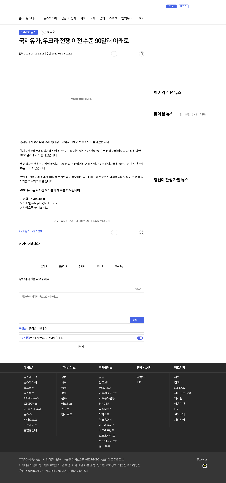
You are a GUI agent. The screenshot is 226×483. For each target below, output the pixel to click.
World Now (105, 387)
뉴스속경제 (105, 419)
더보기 (140, 18)
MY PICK (197, 6)
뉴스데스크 (32, 18)
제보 (171, 6)
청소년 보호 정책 (107, 465)
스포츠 (113, 18)
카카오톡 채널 (205, 466)
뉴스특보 (29, 393)
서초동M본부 (107, 398)
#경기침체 (37, 231)
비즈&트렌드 (106, 430)
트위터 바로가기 (204, 18)
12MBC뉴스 (30, 403)
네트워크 (66, 403)
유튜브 (187, 466)
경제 (102, 18)
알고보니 (104, 382)
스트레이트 (30, 424)
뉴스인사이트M (108, 440)
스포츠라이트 (107, 435)
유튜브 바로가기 (189, 18)
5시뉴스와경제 (32, 409)
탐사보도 (66, 414)
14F (138, 382)
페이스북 (193, 466)
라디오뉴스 (30, 419)
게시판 (178, 398)
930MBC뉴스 (31, 398)
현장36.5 (104, 403)
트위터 (199, 466)
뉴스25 (27, 414)
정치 (73, 18)
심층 (63, 18)
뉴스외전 (29, 387)
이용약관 (179, 403)
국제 (92, 18)
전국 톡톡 (104, 446)
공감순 (32, 328)
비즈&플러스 (106, 424)
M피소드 (104, 414)
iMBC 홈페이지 (203, 6)
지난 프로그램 (182, 393)
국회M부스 (105, 409)
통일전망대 (30, 430)
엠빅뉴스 (126, 18)
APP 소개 (179, 414)
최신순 (22, 328)
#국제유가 (24, 231)
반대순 (43, 328)
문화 (64, 398)
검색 (192, 6)
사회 (83, 18)
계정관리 (179, 419)
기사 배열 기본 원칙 (83, 465)
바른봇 (25, 338)
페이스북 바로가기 (197, 18)
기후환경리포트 (108, 393)
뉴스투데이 (50, 18)
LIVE (177, 409)
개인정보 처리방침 (129, 465)
